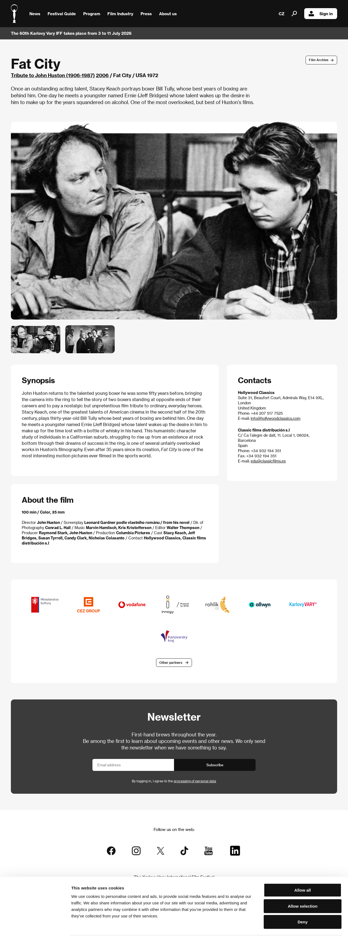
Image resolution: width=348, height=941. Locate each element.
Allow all (302, 874)
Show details (284, 930)
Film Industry (120, 13)
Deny (303, 906)
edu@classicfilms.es (268, 461)
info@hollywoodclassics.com (275, 418)
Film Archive (318, 60)
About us (168, 13)
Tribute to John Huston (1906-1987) (53, 75)
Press (146, 13)
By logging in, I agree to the (174, 781)
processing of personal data (195, 781)
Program (91, 13)
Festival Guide (62, 13)
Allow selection (302, 890)
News (34, 13)
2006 (102, 75)
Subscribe (214, 765)
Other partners (170, 663)
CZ (281, 13)
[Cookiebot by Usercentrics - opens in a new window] (35, 930)
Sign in (321, 13)
